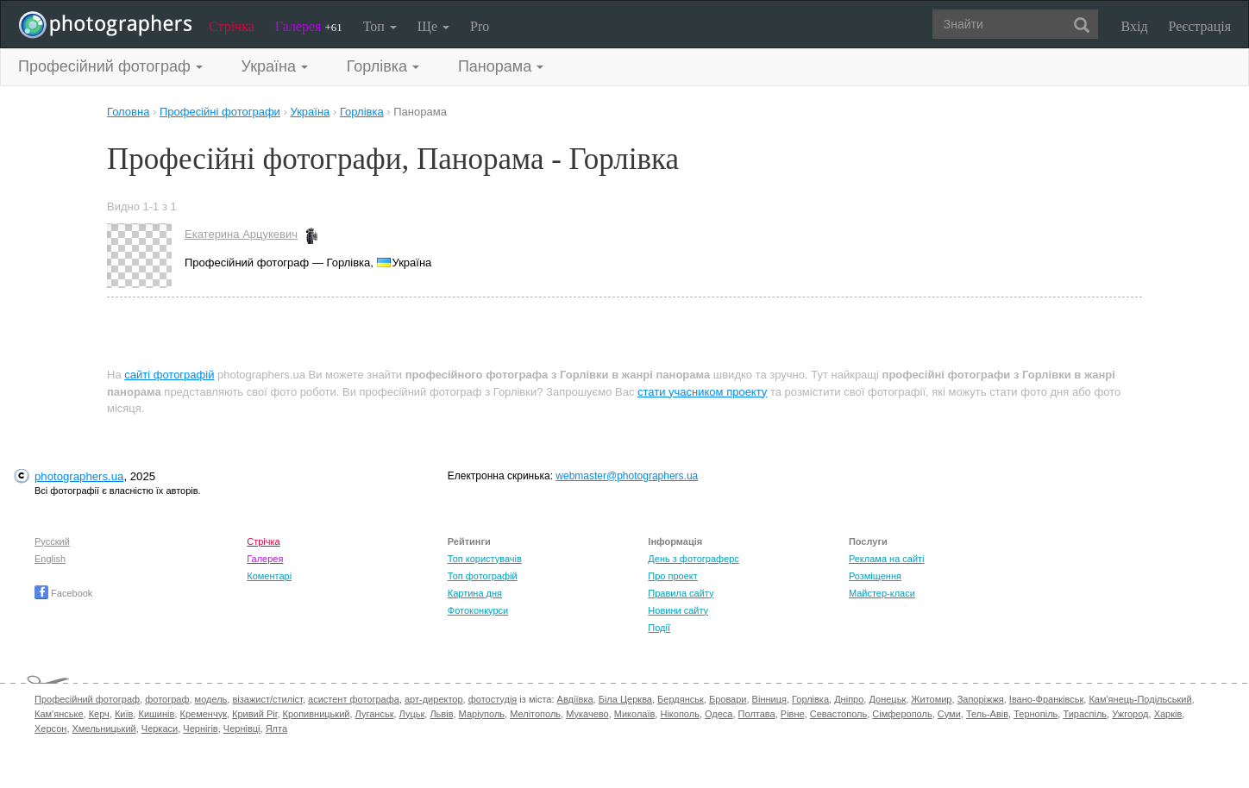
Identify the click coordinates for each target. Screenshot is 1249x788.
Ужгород (1130, 714)
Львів (441, 714)
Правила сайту (680, 593)
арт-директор (434, 699)
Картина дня (475, 593)
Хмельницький (104, 728)
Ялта (276, 728)
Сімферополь (902, 714)
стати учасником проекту (702, 391)
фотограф (167, 699)
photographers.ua (79, 476)
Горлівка (810, 699)
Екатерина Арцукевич (241, 234)
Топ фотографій (483, 576)
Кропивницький (316, 714)
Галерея (308, 26)
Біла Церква (625, 699)
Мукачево (587, 714)
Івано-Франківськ (1046, 699)
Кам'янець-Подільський (1140, 699)
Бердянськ (680, 699)
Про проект (672, 576)
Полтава (756, 714)
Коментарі (269, 576)
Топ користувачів (485, 558)
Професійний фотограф (87, 699)
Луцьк (412, 714)
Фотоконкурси (478, 610)
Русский (52, 541)
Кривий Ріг (254, 714)
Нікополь (679, 714)
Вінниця (769, 699)
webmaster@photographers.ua (626, 476)
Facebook (63, 593)
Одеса (718, 714)
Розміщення (875, 576)
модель (211, 699)
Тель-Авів (987, 714)
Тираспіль (1085, 714)
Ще (433, 26)
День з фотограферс (693, 558)
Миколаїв (635, 714)
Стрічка (231, 26)
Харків (1168, 714)
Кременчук (203, 714)
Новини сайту (678, 610)
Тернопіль (1036, 714)
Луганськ (374, 714)
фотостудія (493, 699)
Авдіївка (575, 699)
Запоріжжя (980, 699)
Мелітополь (535, 714)
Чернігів (200, 728)
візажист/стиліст (267, 699)
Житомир (931, 699)
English (50, 558)
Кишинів (156, 714)
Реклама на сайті (887, 558)
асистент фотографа (353, 699)
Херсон (50, 728)
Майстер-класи (882, 593)
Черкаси (159, 728)
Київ (124, 714)
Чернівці (241, 728)
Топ (380, 26)
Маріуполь (482, 714)
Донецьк (887, 699)
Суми (949, 714)
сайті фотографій (169, 374)
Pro (479, 26)
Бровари (728, 699)
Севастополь (838, 714)
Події (659, 627)
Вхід (1134, 26)
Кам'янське (59, 714)
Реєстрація (1200, 26)
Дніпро (848, 699)
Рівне (793, 714)
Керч (99, 714)
